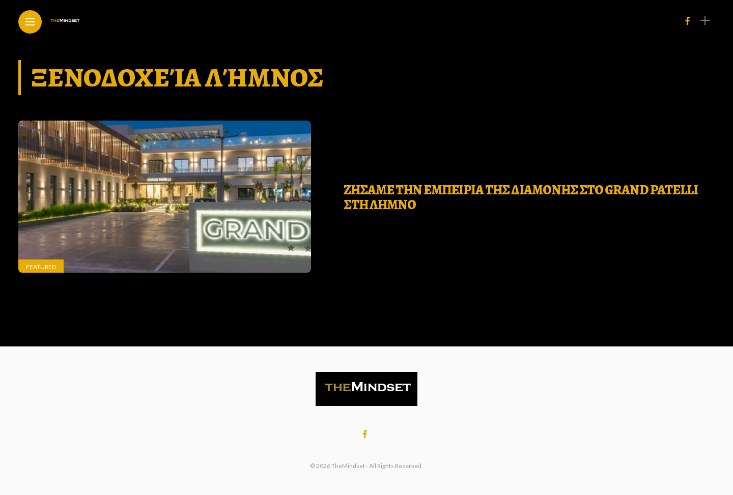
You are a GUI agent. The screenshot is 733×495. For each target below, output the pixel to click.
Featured (41, 267)
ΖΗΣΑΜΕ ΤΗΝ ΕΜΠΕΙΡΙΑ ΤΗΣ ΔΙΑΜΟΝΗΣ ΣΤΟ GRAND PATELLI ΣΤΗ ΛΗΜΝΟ (521, 197)
